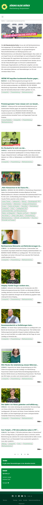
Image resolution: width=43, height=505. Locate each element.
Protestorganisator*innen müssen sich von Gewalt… (20, 104)
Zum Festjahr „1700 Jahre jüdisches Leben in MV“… (19, 430)
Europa (4, 206)
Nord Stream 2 (6, 215)
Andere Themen (6, 201)
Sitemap (15, 500)
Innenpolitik (5, 92)
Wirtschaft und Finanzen (8, 220)
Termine (5, 500)
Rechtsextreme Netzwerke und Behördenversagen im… (21, 246)
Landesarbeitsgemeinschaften (16, 21)
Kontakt (25, 500)
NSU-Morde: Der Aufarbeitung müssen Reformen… (19, 365)
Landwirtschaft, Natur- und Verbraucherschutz (14, 211)
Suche (20, 500)
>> (28, 454)
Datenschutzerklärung (34, 500)
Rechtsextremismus (27, 92)
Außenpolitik (16, 201)
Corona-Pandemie (6, 120)
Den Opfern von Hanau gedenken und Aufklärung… (20, 404)
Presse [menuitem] (10, 499)
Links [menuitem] (29, 496)
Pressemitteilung (15, 92)
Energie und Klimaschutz (29, 204)
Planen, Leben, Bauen (17, 215)
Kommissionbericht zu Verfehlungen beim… (17, 325)
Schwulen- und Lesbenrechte (21, 218)
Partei (3, 21)
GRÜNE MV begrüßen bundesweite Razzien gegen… (20, 78)
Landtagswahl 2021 (22, 208)
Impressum (21, 503)
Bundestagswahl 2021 (34, 201)
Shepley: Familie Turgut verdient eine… (15, 285)
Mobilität (33, 213)
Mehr (38, 95)
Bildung (24, 201)
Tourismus (34, 218)
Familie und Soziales (13, 206)
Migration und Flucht (22, 213)
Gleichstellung (33, 206)
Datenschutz (17, 204)
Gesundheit (24, 206)
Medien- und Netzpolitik (8, 213)
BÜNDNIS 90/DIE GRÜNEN (20, 5)
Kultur (12, 208)
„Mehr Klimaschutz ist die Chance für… (15, 188)
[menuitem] (5, 500)
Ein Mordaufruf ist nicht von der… (13, 148)
